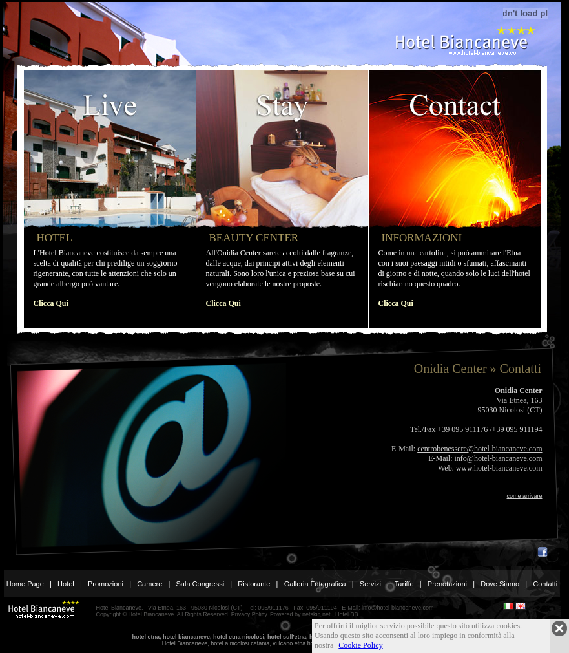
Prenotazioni (447, 584)
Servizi (370, 584)
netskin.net (316, 614)
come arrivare (524, 496)
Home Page (25, 584)
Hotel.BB (346, 614)
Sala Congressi (200, 584)
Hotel (65, 584)
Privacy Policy (249, 614)
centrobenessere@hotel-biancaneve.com (479, 448)
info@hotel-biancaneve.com (499, 458)
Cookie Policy (360, 645)
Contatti (545, 584)
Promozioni (105, 584)
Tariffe (404, 584)
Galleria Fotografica (315, 584)
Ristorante (254, 584)
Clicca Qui (51, 303)
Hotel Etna (464, 41)
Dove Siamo (500, 584)
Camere (149, 584)
